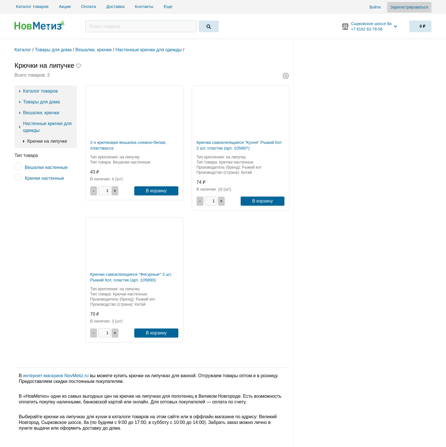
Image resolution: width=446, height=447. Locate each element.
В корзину (156, 190)
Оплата (88, 6)
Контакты (144, 6)
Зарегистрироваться (409, 7)
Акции (65, 6)
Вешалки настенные (46, 167)
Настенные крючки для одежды (47, 127)
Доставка (115, 6)
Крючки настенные (44, 178)
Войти (375, 7)
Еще (169, 6)
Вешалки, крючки (41, 112)
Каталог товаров (32, 6)
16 (220, 189)
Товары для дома (41, 101)
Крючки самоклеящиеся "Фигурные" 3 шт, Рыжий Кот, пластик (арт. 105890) (131, 277)
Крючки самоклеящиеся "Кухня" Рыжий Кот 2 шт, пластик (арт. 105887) (239, 145)
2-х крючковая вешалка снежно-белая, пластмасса (128, 145)
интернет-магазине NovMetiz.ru (55, 375)
